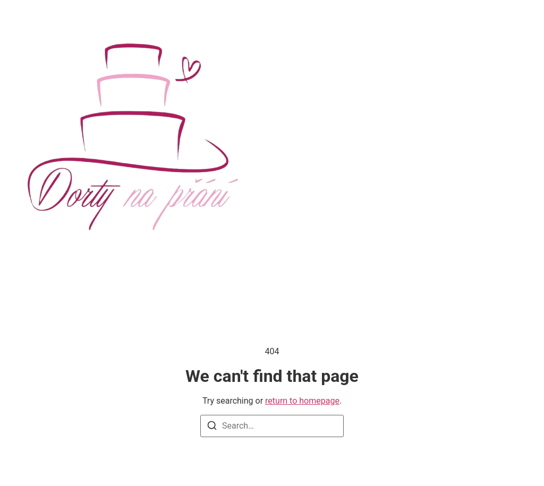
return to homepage (302, 401)
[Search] (212, 427)
